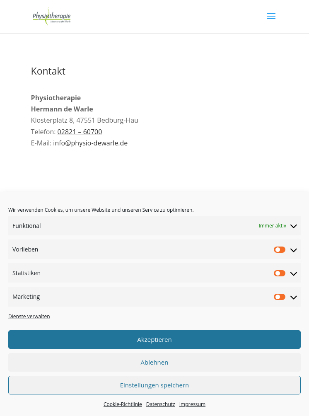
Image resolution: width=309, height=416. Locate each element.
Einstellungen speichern (154, 385)
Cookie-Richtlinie (123, 404)
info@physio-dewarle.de (90, 143)
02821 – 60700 (80, 131)
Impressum (192, 404)
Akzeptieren (154, 339)
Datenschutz (160, 404)
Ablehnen (155, 362)
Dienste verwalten (29, 316)
